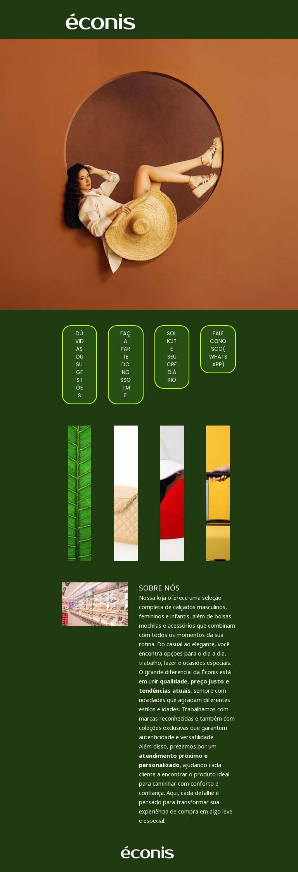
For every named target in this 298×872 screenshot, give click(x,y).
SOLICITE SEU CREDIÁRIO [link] (172, 357)
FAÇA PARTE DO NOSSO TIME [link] (125, 364)
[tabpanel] (187, 704)
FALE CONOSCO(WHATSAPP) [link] (218, 349)
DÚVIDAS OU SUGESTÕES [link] (79, 364)
